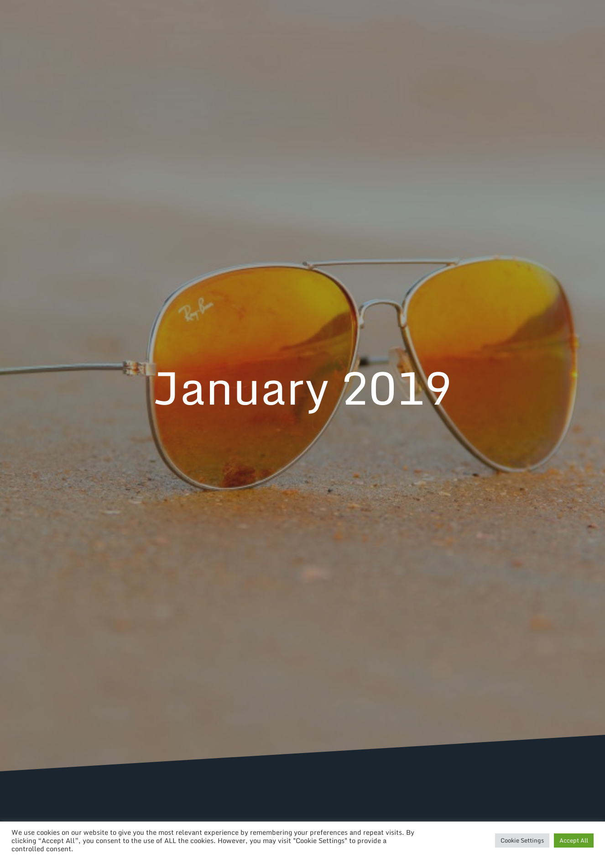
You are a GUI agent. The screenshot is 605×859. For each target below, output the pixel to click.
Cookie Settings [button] (522, 840)
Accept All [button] (573, 840)
